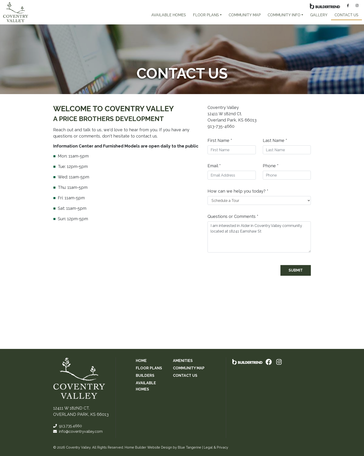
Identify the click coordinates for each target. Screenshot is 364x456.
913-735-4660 (221, 126)
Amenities (183, 360)
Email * (214, 165)
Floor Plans (149, 368)
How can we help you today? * (238, 191)
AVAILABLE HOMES (168, 15)
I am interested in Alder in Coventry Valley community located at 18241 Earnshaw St (259, 237)
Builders (145, 375)
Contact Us (346, 15)
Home (141, 360)
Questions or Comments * (233, 216)
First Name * (220, 140)
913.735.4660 (67, 426)
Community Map (245, 15)
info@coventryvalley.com (78, 431)
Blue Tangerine (189, 447)
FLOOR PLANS (206, 15)
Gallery (319, 15)
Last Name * (275, 140)
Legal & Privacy (216, 447)
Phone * (271, 165)
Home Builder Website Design (148, 447)
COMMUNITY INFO (284, 15)
